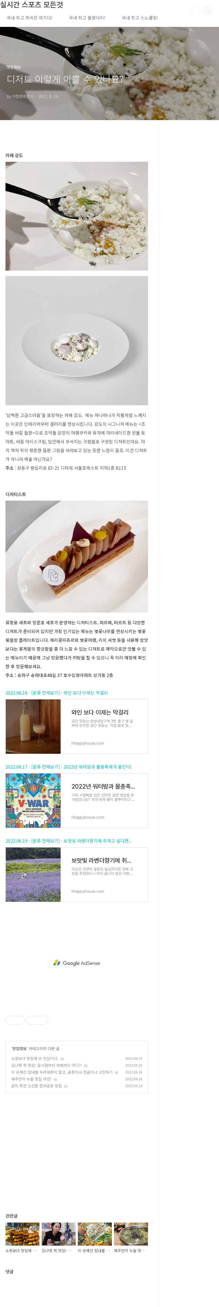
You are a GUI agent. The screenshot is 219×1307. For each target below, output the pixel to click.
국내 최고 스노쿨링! (140, 17)
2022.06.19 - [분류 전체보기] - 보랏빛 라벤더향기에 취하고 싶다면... (68, 840)
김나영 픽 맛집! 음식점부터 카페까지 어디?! (46, 1065)
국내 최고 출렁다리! (87, 17)
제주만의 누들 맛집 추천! (31, 1079)
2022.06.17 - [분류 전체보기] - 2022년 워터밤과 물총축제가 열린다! (68, 766)
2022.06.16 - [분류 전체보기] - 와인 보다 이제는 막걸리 (56, 692)
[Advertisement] (76, 963)
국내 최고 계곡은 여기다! (29, 17)
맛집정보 (19, 1048)
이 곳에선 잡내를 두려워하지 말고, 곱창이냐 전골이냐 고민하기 (62, 1072)
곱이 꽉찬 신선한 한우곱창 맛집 (36, 1085)
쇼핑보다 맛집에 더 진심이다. (34, 1058)
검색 (195, 11)
